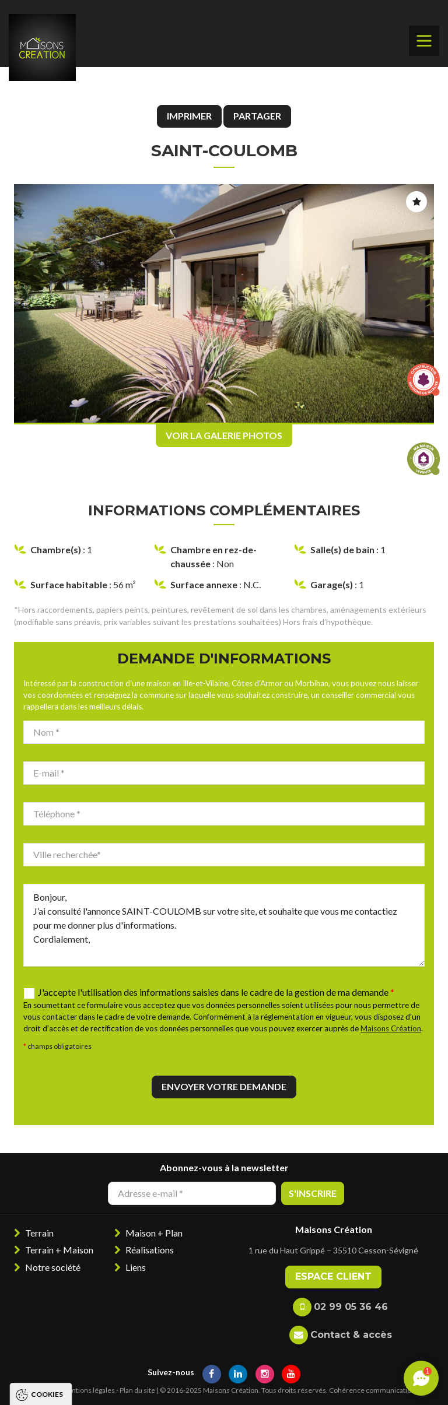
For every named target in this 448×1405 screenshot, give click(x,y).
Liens (135, 1267)
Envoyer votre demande (224, 1086)
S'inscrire (313, 1193)
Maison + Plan (154, 1232)
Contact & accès (351, 1334)
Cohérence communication (372, 1390)
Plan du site (137, 1390)
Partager (257, 115)
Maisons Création (390, 1028)
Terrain (39, 1232)
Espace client (333, 1276)
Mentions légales (88, 1390)
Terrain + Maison (59, 1249)
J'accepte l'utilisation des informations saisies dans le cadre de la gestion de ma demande (216, 991)
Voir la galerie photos (224, 435)
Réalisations (149, 1249)
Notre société (52, 1267)
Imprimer (189, 115)
